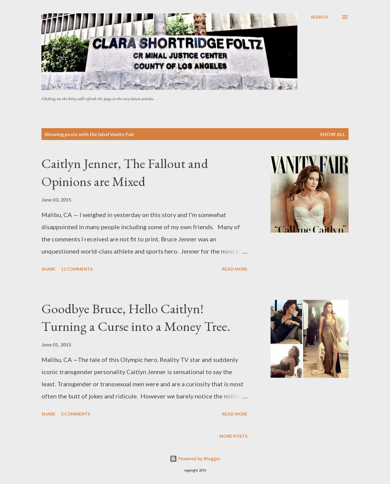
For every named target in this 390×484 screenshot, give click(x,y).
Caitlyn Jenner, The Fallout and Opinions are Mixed (124, 172)
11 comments (77, 269)
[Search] (319, 17)
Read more (234, 269)
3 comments (75, 413)
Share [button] (48, 269)
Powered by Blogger (195, 458)
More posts (233, 436)
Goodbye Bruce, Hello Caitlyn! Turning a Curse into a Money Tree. (135, 317)
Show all (333, 134)
